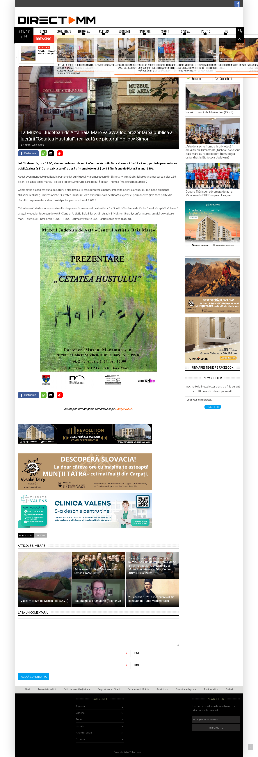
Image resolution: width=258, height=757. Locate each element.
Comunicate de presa (185, 689)
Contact (229, 689)
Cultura (44, 47)
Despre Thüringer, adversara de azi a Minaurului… (136, 53)
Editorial (80, 712)
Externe (80, 739)
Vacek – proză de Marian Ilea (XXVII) (48, 52)
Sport (130, 47)
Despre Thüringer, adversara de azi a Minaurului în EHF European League (209, 193)
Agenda (174, 47)
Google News (123, 409)
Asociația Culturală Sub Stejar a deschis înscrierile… (181, 53)
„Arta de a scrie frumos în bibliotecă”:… (90, 53)
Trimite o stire (211, 689)
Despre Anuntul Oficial (138, 689)
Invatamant (90, 47)
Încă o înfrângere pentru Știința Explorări (223, 53)
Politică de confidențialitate (76, 689)
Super (79, 719)
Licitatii (80, 725)
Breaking (43, 39)
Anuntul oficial (84, 732)
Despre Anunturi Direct (109, 689)
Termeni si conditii (47, 689)
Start (27, 689)
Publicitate (162, 689)
